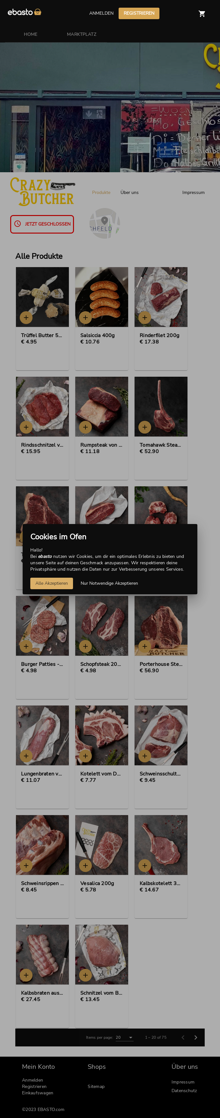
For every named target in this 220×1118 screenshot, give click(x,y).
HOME (31, 34)
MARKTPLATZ (81, 34)
